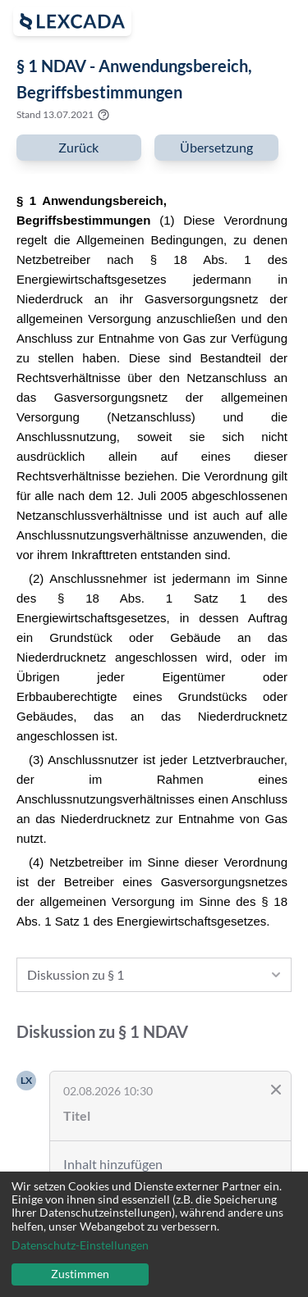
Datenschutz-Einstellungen (80, 1245)
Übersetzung (216, 147)
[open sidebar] (72, 21)
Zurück (78, 147)
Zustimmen (80, 1274)
